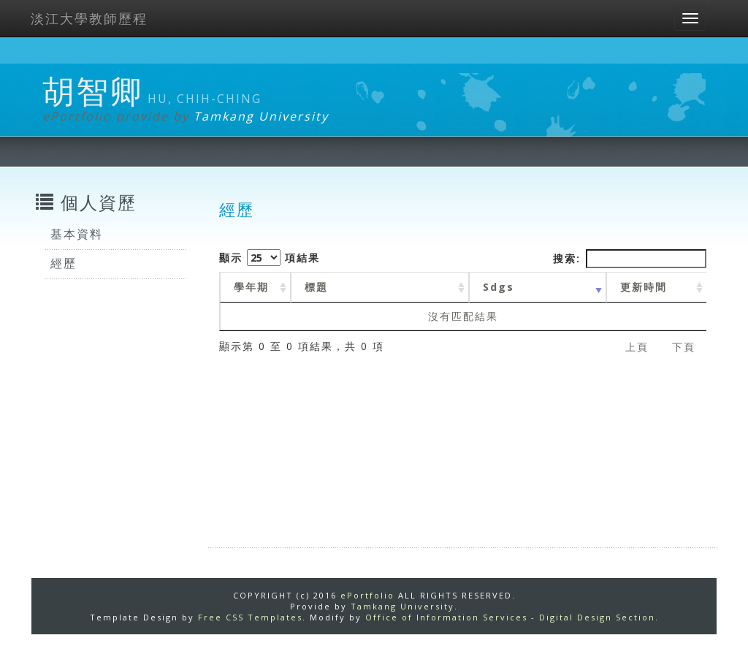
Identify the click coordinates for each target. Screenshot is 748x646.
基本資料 (76, 234)
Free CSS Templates (250, 617)
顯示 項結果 (269, 257)
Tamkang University (261, 116)
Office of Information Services (446, 617)
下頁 (683, 347)
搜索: (629, 258)
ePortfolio (367, 595)
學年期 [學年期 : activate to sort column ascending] (251, 287)
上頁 (637, 347)
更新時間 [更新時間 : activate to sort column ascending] (643, 287)
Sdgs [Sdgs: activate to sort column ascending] (498, 287)
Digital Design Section (597, 617)
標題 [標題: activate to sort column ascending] (316, 287)
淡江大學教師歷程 (89, 18)
